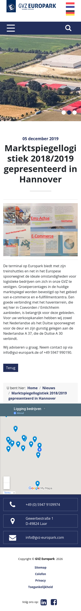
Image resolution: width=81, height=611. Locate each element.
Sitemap (40, 567)
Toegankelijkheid (40, 587)
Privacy (40, 580)
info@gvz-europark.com (45, 537)
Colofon (40, 574)
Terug (10, 367)
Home (32, 388)
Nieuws (48, 388)
